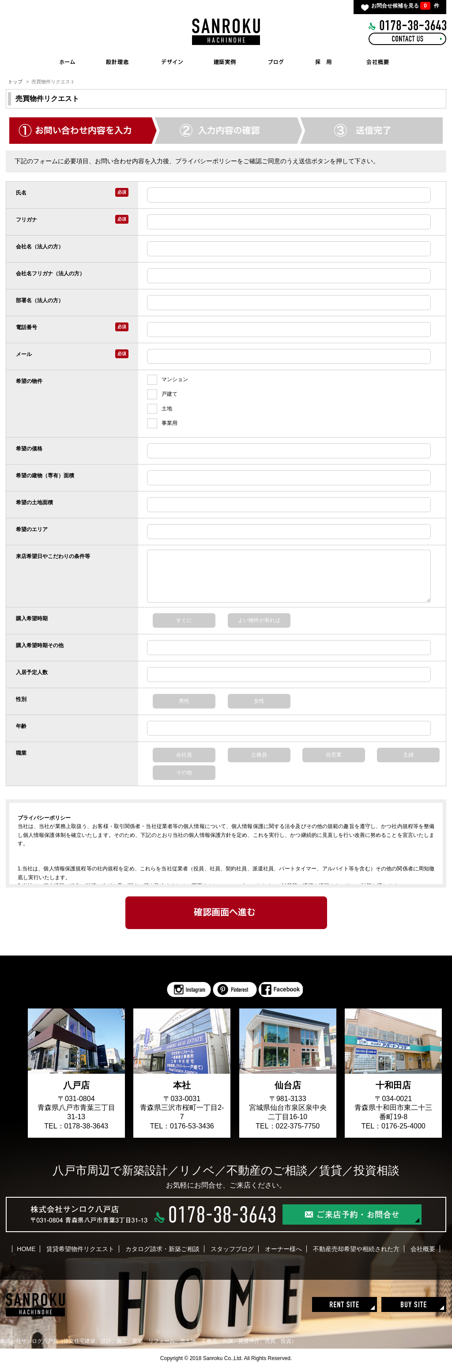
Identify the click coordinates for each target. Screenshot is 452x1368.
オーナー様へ (283, 1248)
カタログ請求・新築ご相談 (162, 1248)
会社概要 (423, 1248)
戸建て (162, 394)
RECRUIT (323, 61)
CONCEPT (117, 61)
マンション (167, 380)
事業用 (162, 423)
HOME (67, 61)
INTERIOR (172, 61)
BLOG (276, 61)
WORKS (227, 61)
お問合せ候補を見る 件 (405, 6)
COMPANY (378, 61)
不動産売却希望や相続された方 (356, 1248)
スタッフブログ (232, 1248)
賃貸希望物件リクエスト (80, 1248)
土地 (159, 409)
